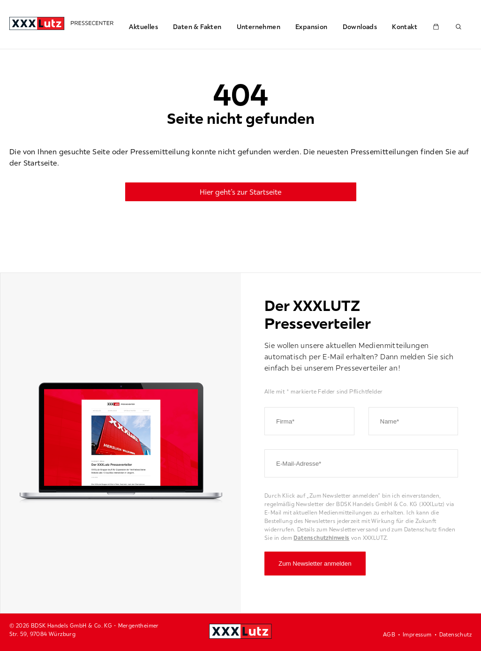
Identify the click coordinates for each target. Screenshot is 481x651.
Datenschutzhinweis (321, 537)
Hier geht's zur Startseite (240, 192)
